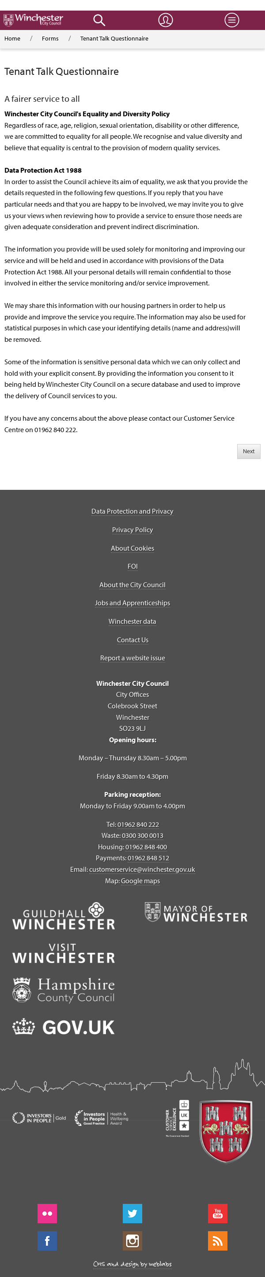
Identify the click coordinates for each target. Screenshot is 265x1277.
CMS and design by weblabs (132, 1264)
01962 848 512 (148, 857)
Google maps (140, 880)
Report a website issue (132, 657)
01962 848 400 (146, 846)
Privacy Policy (132, 529)
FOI (133, 566)
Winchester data (132, 621)
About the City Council (132, 584)
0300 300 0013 (142, 835)
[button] (99, 20)
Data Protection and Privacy (132, 511)
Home (12, 38)
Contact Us (132, 639)
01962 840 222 (138, 824)
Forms (50, 38)
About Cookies (132, 548)
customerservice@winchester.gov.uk (142, 869)
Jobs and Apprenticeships (132, 602)
